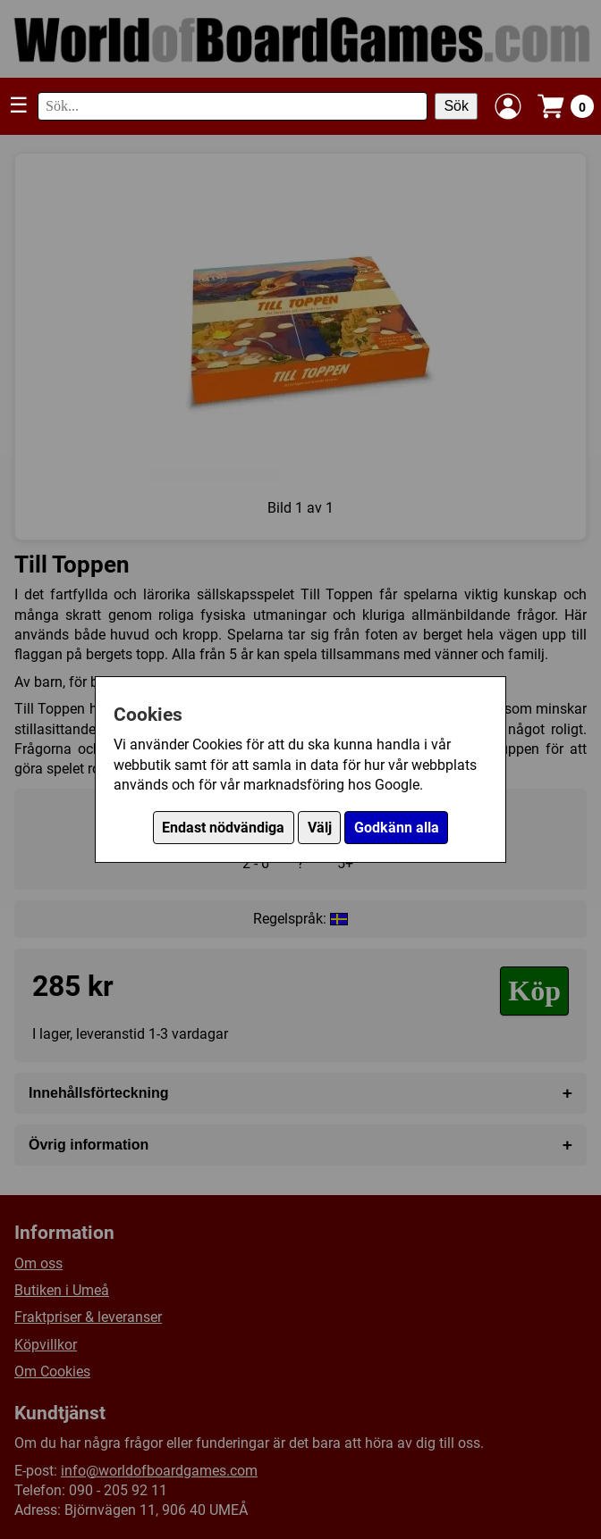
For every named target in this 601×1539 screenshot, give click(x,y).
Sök (456, 105)
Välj (320, 827)
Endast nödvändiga (223, 827)
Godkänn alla (396, 827)
